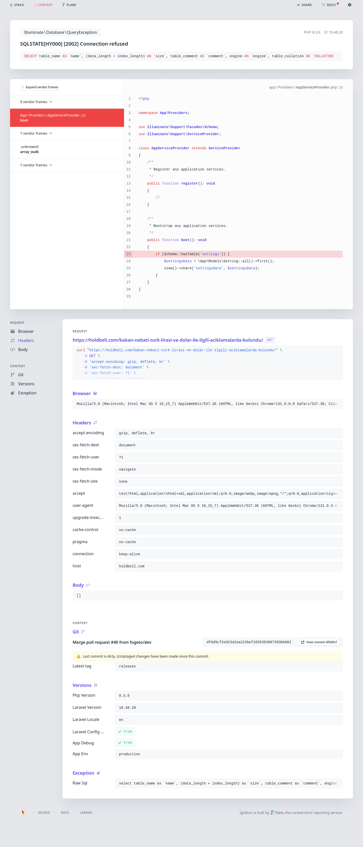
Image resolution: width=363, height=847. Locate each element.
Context (17, 366)
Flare (277, 812)
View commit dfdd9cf (319, 642)
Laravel (86, 812)
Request (17, 322)
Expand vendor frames (40, 87)
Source (44, 812)
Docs (65, 812)
